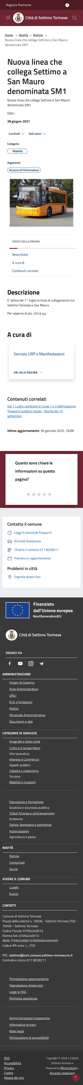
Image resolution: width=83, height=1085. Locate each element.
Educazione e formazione (26, 801)
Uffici (12, 695)
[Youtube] (20, 663)
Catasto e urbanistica (24, 770)
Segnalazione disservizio (26, 985)
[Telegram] (41, 663)
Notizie (38, 35)
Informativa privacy (22, 1024)
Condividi (17, 133)
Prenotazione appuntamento (29, 978)
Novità (23, 35)
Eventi (13, 893)
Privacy (9, 1067)
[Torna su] (76, 1078)
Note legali (16, 1031)
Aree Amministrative (23, 689)
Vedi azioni (38, 133)
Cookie (8, 1072)
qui (44, 313)
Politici (14, 708)
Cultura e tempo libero (24, 748)
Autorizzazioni (19, 831)
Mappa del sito (14, 1077)
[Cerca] (74, 17)
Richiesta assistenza (23, 998)
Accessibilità (12, 1063)
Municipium (68, 1067)
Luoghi (14, 887)
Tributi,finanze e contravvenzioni (32, 813)
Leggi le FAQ (17, 991)
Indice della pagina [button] (26, 241)
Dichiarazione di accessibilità (29, 1037)
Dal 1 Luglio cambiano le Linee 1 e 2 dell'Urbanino (41, 406)
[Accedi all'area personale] (67, 5)
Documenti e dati (21, 721)
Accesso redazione (62, 1073)
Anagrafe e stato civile (24, 741)
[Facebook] (10, 663)
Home (9, 35)
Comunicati (17, 862)
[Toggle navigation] (8, 17)
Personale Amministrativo (27, 715)
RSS (7, 1058)
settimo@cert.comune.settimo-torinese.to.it (41, 955)
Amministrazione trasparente (29, 1018)
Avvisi (13, 869)
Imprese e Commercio (24, 759)
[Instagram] (31, 663)
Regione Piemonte (18, 4)
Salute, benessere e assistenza (30, 824)
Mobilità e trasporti (22, 782)
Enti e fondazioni (20, 702)
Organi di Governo (21, 682)
